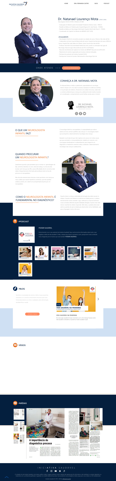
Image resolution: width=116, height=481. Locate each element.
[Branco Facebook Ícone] (47, 471)
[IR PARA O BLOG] (32, 314)
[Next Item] (98, 299)
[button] (71, 68)
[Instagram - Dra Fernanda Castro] (76, 113)
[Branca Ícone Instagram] (51, 471)
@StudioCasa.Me (67, 479)
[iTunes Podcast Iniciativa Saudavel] (64, 471)
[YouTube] (84, 113)
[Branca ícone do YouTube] (55, 471)
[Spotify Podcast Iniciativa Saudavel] (60, 471)
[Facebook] (80, 113)
